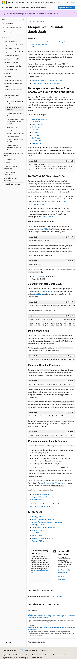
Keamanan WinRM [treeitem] (12, 127)
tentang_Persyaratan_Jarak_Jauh (43, 519)
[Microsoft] (3, 2)
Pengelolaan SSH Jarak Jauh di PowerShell (47, 80)
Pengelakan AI (6, 655)
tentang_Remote (37, 516)
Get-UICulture (39, 294)
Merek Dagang (23, 658)
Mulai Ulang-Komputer (39, 119)
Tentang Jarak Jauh (48, 217)
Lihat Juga (33, 47)
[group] (51, 306)
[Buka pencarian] (68, 2)
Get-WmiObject (37, 143)
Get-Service (36, 135)
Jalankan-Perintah (38, 530)
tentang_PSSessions (39, 525)
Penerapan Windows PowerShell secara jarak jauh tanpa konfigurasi (50, 42)
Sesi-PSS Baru (37, 535)
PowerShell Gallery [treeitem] (9, 159)
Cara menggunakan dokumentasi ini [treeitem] (14, 33)
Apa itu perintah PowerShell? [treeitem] (14, 52)
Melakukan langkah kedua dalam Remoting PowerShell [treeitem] (15, 132)
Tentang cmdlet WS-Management (55, 483)
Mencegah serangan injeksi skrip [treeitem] (13, 91)
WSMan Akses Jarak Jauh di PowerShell (46, 83)
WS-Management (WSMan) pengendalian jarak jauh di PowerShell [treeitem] (15, 121)
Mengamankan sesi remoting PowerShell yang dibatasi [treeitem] (15, 139)
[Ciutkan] (24, 20)
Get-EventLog (36, 127)
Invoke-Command (45, 291)
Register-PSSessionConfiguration (43, 497)
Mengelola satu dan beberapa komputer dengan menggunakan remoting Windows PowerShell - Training (51, 616)
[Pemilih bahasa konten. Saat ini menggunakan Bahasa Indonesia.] (9, 650)
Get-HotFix (35, 130)
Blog (27, 655)
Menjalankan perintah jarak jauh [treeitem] (14, 108)
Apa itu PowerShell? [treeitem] (11, 41)
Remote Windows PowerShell (38, 44)
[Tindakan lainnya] (73, 21)
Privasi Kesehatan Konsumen (62, 655)
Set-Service (36, 138)
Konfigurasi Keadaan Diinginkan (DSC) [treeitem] (13, 155)
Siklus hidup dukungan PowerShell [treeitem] (11, 179)
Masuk (73, 2)
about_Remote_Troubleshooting (39, 506)
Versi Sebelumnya (18, 655)
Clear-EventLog (37, 124)
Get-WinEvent (36, 141)
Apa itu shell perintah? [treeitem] (12, 48)
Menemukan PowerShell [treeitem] (12, 55)
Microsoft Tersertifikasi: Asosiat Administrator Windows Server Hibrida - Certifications (51, 628)
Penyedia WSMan (38, 541)
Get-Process (36, 132)
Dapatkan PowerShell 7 (66, 8)
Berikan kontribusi (37, 655)
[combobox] (13, 23)
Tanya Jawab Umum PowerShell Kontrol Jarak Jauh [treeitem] (14, 147)
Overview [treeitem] (8, 76)
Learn (30, 21)
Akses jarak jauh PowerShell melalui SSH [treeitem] (15, 114)
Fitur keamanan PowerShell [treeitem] (13, 80)
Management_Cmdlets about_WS (43, 527)
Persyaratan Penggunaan (9, 658)
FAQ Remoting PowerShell (41, 494)
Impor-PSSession (38, 499)
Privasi (47, 655)
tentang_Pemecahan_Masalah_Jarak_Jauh (47, 522)
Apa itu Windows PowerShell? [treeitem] (14, 45)
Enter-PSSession (45, 229)
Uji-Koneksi (36, 122)
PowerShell (38, 21)
